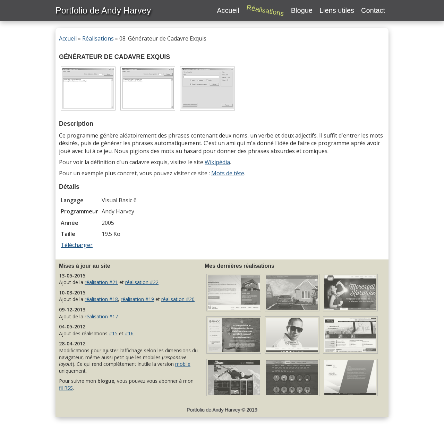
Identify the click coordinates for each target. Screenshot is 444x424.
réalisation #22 (142, 282)
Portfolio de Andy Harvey (103, 10)
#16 (129, 333)
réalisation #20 (178, 299)
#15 (113, 333)
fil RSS (66, 388)
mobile (182, 364)
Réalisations (98, 38)
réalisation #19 (137, 299)
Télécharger (77, 245)
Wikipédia (217, 162)
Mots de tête (227, 173)
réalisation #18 (101, 299)
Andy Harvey (226, 410)
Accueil (68, 38)
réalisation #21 (101, 282)
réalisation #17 (101, 316)
